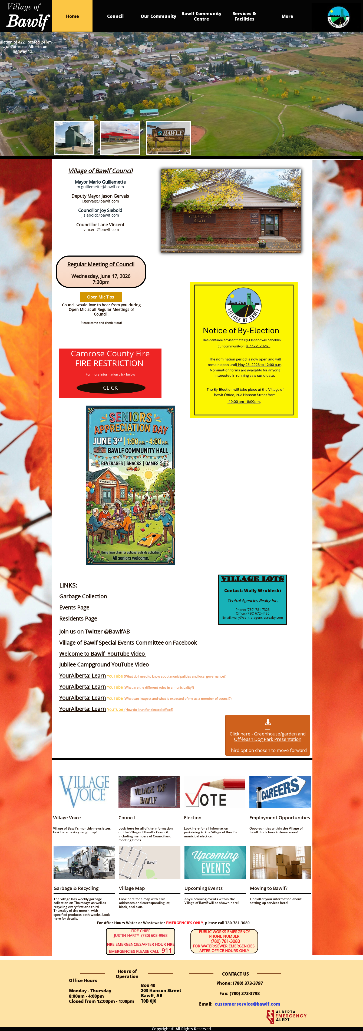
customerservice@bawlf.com (247, 1004)
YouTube (115, 687)
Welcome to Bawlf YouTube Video (102, 653)
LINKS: (68, 585)
